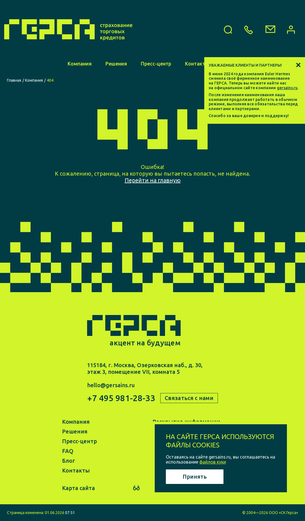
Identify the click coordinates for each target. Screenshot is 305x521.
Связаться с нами (189, 398)
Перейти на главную (153, 180)
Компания (80, 63)
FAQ (67, 451)
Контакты (197, 63)
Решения (116, 63)
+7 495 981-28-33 (121, 398)
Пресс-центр (156, 63)
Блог (68, 460)
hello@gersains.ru (111, 385)
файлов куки (212, 461)
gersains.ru (287, 88)
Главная (14, 80)
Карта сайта (78, 488)
